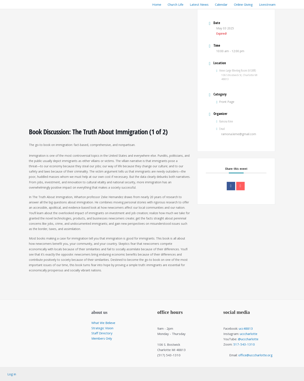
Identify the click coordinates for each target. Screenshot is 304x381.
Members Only (102, 338)
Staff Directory (102, 333)
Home (156, 4)
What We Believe (103, 323)
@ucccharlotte (248, 339)
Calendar (221, 4)
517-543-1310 (244, 344)
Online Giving (243, 4)
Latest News (199, 4)
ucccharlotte (249, 334)
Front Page (225, 102)
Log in (11, 374)
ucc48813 (246, 328)
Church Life (175, 4)
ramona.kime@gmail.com (238, 134)
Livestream (267, 4)
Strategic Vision (102, 328)
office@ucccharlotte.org (255, 355)
